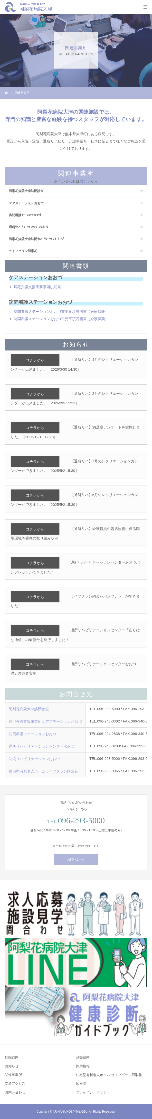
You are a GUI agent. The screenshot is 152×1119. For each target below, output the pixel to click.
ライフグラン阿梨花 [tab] (76, 251)
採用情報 (83, 1066)
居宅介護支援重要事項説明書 (37, 287)
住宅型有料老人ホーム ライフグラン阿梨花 (109, 1075)
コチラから (35, 360)
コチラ (85, 181)
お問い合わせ (76, 859)
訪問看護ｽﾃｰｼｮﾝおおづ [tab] (76, 215)
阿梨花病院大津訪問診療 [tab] (76, 191)
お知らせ (12, 1066)
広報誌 (81, 1083)
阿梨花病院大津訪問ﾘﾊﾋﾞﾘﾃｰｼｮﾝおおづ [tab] (76, 239)
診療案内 (83, 1057)
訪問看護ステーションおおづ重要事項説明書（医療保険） (61, 311)
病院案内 (12, 1057)
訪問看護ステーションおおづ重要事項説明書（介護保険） (61, 319)
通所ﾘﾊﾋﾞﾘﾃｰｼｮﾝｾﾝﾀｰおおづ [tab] (76, 227)
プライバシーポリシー (93, 1092)
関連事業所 (13, 1075)
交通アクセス (15, 1083)
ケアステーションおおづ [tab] (76, 203)
